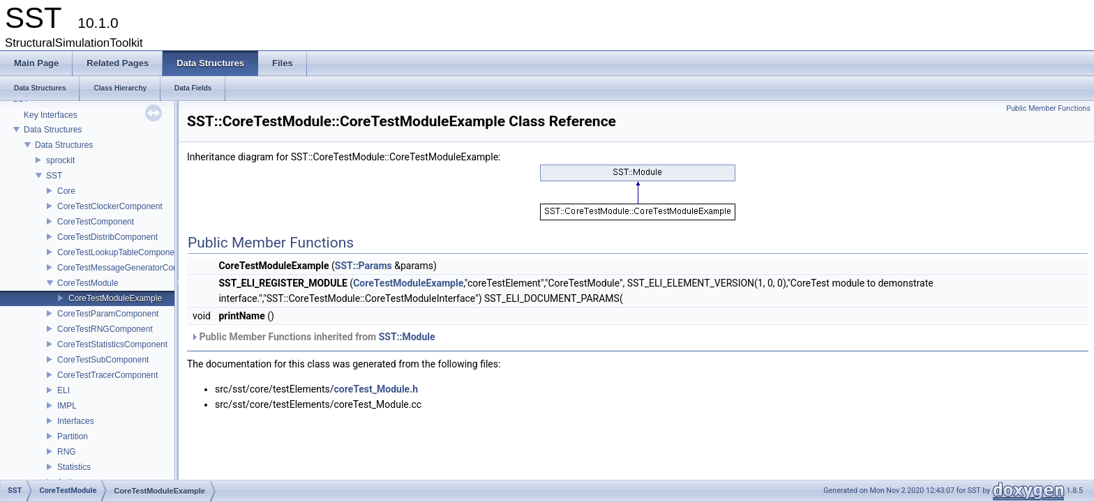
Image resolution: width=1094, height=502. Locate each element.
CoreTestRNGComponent (105, 329)
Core (66, 191)
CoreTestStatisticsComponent (112, 344)
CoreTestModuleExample (115, 298)
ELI (63, 390)
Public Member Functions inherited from (312, 336)
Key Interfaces (50, 115)
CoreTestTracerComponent (107, 375)
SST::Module (407, 336)
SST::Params (363, 265)
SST (54, 176)
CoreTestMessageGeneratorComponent (131, 268)
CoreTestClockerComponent (110, 206)
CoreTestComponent (95, 222)
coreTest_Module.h (376, 389)
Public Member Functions (1048, 108)
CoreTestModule (87, 283)
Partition (72, 436)
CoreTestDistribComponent (107, 237)
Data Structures (53, 130)
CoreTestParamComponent (107, 314)
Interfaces (75, 421)
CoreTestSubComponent (103, 360)
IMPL (67, 406)
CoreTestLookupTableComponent (119, 252)
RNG (66, 452)
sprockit (60, 160)
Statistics (74, 467)
